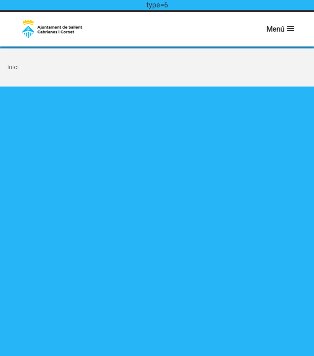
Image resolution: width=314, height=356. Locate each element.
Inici (13, 67)
